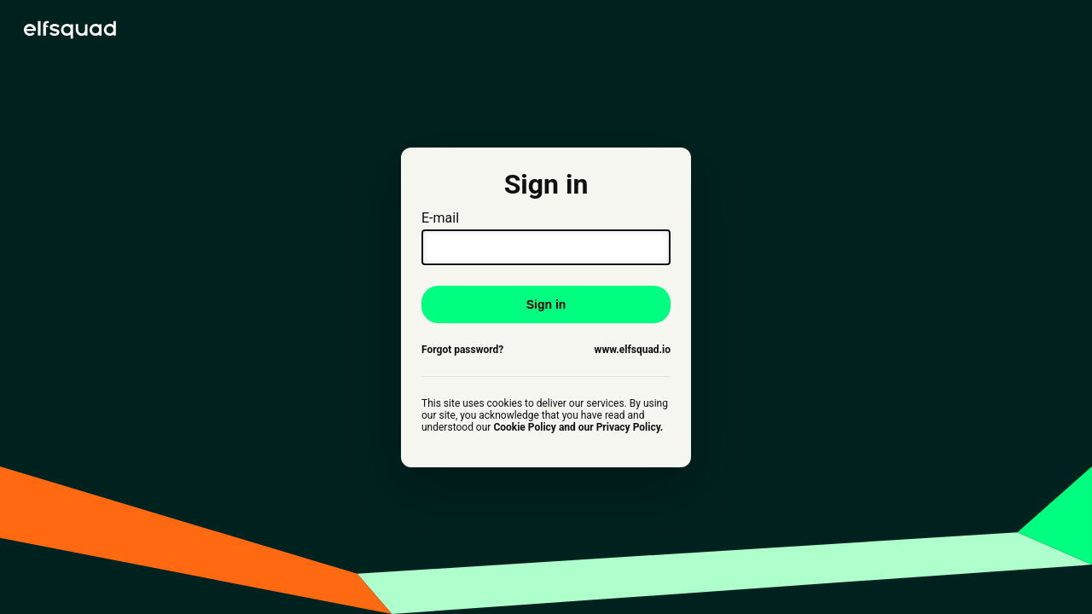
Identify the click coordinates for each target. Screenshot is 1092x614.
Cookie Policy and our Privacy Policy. (578, 427)
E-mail (546, 237)
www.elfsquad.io (633, 350)
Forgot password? (462, 350)
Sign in (546, 304)
